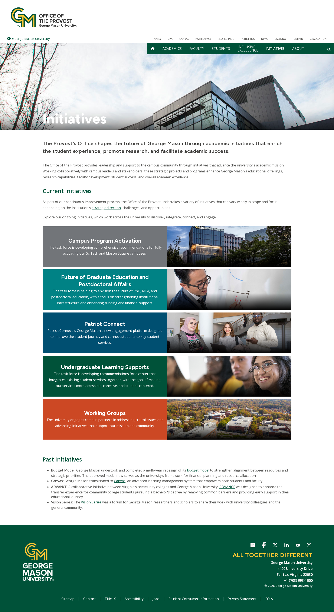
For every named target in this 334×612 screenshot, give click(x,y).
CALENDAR (281, 39)
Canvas (184, 39)
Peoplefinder (226, 39)
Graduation (318, 39)
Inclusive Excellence (248, 48)
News (264, 39)
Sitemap (68, 598)
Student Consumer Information (194, 598)
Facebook (264, 546)
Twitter (275, 546)
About (298, 48)
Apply (157, 39)
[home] (152, 48)
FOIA (269, 598)
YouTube (297, 546)
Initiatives (275, 48)
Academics (172, 48)
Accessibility (134, 598)
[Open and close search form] (329, 49)
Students (221, 48)
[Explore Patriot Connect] (105, 332)
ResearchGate (252, 546)
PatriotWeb (204, 39)
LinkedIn (286, 546)
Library (298, 39)
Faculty (196, 48)
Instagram (309, 546)
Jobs (156, 598)
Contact (89, 598)
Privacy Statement (242, 598)
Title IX (111, 598)
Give (170, 39)
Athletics (248, 39)
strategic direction (106, 207)
